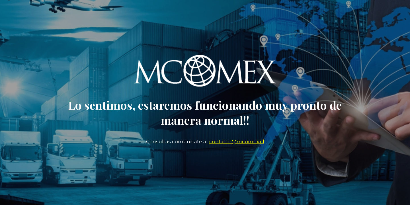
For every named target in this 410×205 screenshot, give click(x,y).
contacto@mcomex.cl (236, 141)
